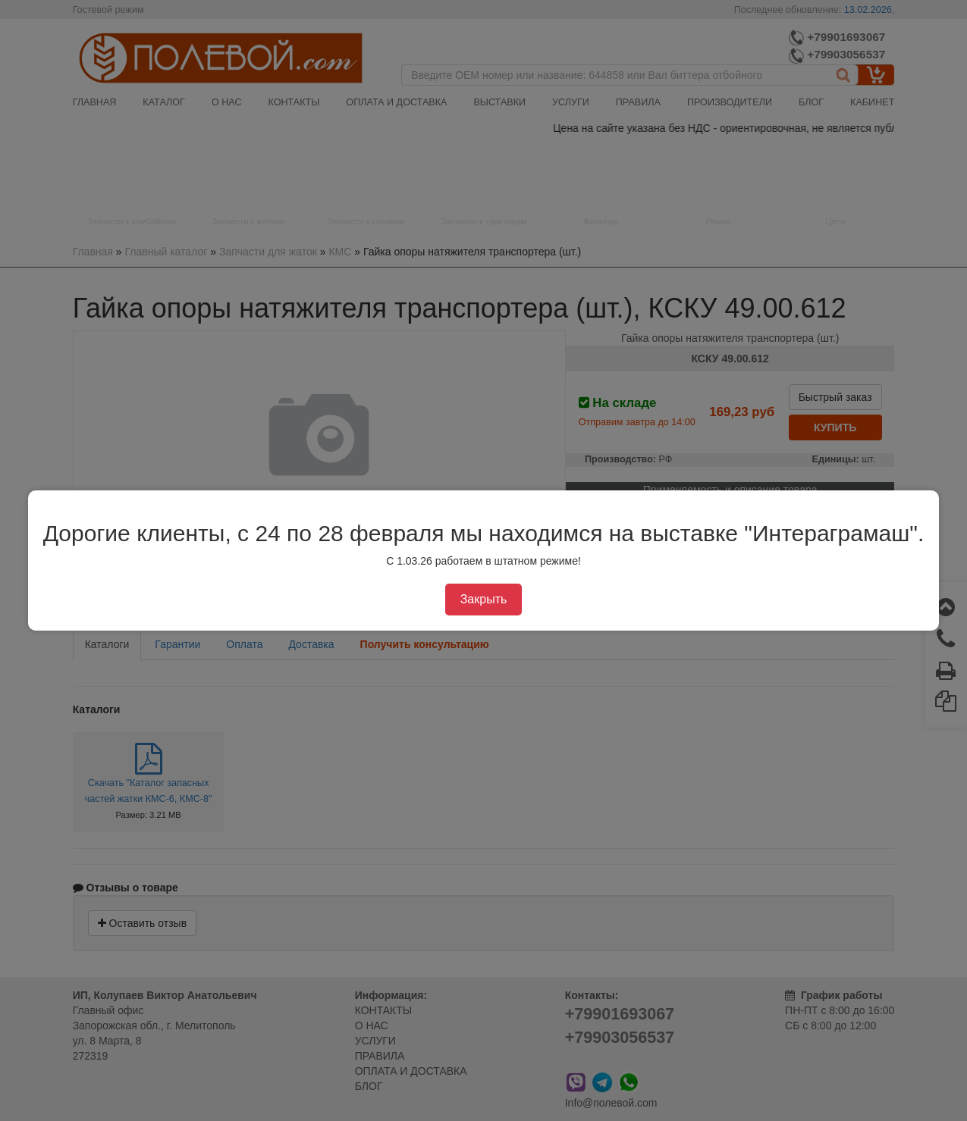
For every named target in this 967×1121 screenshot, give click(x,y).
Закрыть (483, 599)
